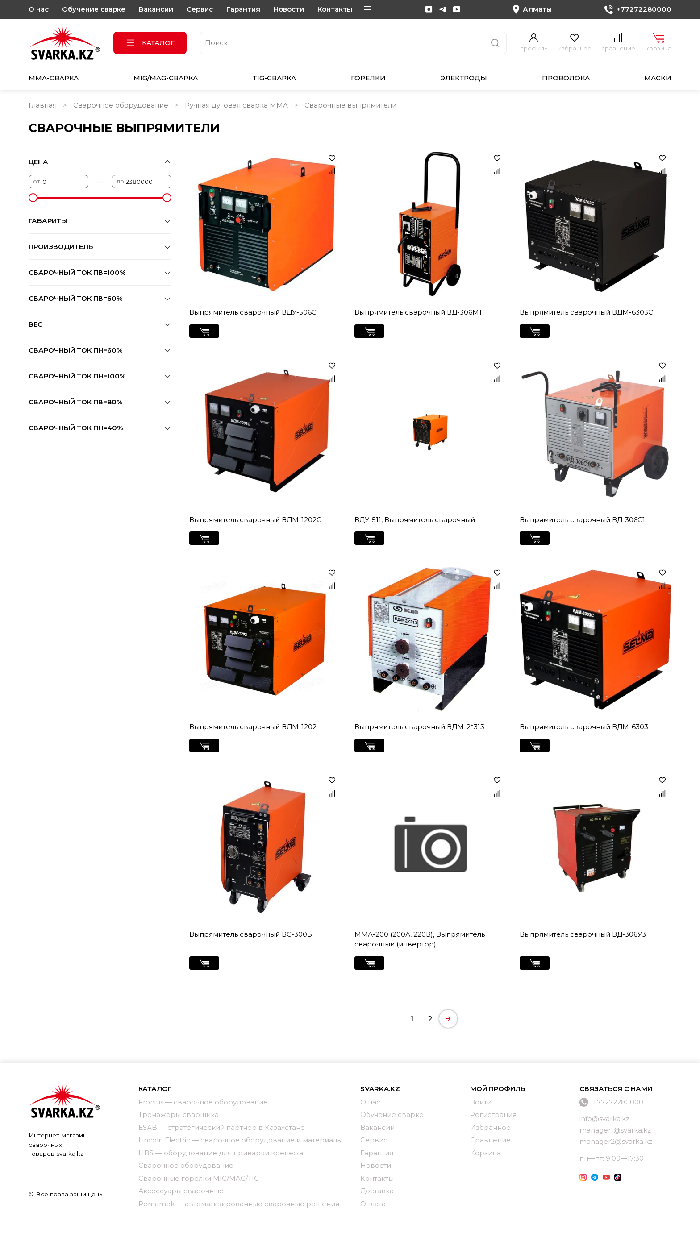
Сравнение (490, 1140)
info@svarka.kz (604, 1118)
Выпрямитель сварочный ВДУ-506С (253, 312)
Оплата (373, 1204)
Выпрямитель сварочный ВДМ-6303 (584, 726)
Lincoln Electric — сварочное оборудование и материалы (240, 1140)
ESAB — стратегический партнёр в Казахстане (221, 1127)
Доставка (377, 1191)
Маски (657, 78)
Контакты (334, 9)
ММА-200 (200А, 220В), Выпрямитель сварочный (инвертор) (419, 939)
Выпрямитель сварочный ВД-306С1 (582, 519)
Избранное (490, 1127)
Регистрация (493, 1114)
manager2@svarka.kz (615, 1141)
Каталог (150, 42)
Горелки (368, 78)
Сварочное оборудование (120, 105)
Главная (43, 105)
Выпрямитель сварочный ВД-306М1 (418, 312)
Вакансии (156, 9)
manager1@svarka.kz (615, 1130)
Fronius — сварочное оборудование (203, 1102)
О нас (39, 9)
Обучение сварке (93, 9)
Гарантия (243, 9)
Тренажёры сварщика (178, 1114)
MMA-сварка (54, 78)
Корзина (485, 1153)
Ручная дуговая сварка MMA (236, 105)
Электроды (463, 78)
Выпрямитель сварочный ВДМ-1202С (255, 519)
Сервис (200, 9)
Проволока (566, 78)
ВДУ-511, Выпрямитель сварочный (414, 519)
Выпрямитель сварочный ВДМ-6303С (586, 312)
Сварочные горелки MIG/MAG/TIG (198, 1178)
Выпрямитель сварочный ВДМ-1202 (253, 726)
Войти (481, 1102)
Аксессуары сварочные (181, 1191)
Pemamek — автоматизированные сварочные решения (238, 1204)
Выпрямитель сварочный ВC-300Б (250, 934)
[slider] (33, 197)
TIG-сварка (274, 78)
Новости (289, 9)
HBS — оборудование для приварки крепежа (220, 1153)
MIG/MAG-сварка (165, 78)
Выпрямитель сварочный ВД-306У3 (583, 934)
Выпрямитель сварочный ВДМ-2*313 (419, 726)
